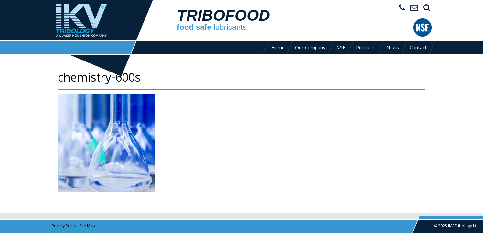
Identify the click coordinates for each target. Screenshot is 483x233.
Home (277, 48)
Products (366, 48)
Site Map (87, 226)
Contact (418, 48)
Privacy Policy (64, 226)
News (392, 48)
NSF (340, 48)
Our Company (310, 48)
